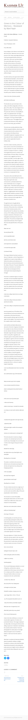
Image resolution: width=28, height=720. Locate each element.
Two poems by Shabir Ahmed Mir (7, 679)
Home (5, 17)
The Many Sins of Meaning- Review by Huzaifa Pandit (20, 679)
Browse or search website (11, 11)
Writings (10, 17)
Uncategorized (16, 17)
